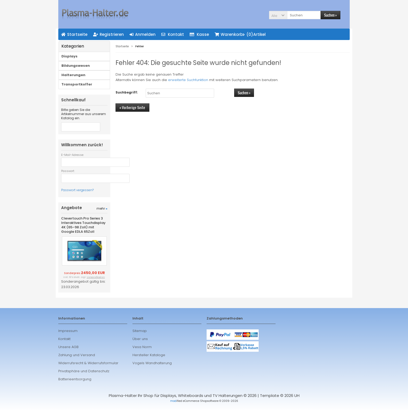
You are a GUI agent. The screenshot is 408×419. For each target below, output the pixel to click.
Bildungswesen (75, 65)
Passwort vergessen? (77, 190)
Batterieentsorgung (74, 387)
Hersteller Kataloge (148, 363)
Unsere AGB (68, 355)
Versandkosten (96, 285)
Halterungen (73, 74)
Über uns (140, 347)
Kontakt (64, 347)
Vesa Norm (142, 355)
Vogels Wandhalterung (152, 371)
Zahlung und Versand (76, 363)
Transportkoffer (76, 84)
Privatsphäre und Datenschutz (83, 379)
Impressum (68, 339)
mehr (102, 217)
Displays (69, 56)
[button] (278, 15)
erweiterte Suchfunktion (188, 79)
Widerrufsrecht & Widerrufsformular (88, 371)
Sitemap (139, 339)
